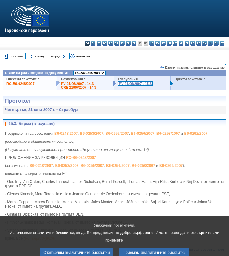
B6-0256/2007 (142, 133)
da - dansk (104, 43)
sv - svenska (222, 43)
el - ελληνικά (122, 43)
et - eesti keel (116, 43)
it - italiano (151, 43)
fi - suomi (216, 43)
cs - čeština (99, 43)
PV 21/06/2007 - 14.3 (77, 83)
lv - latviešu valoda (157, 43)
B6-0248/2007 (66, 133)
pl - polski (187, 43)
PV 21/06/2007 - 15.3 (135, 83)
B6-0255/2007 (117, 133)
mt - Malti (175, 43)
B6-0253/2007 (91, 133)
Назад (39, 56)
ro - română (198, 43)
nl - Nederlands (181, 43)
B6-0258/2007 (168, 133)
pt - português (192, 43)
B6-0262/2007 (195, 133)
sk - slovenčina (204, 43)
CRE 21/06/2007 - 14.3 (78, 87)
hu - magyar (169, 43)
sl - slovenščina (210, 43)
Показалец (17, 56)
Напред (55, 56)
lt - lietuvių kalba (163, 43)
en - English (128, 43)
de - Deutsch (110, 43)
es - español (93, 43)
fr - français (134, 43)
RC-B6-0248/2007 (20, 83)
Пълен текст (84, 56)
